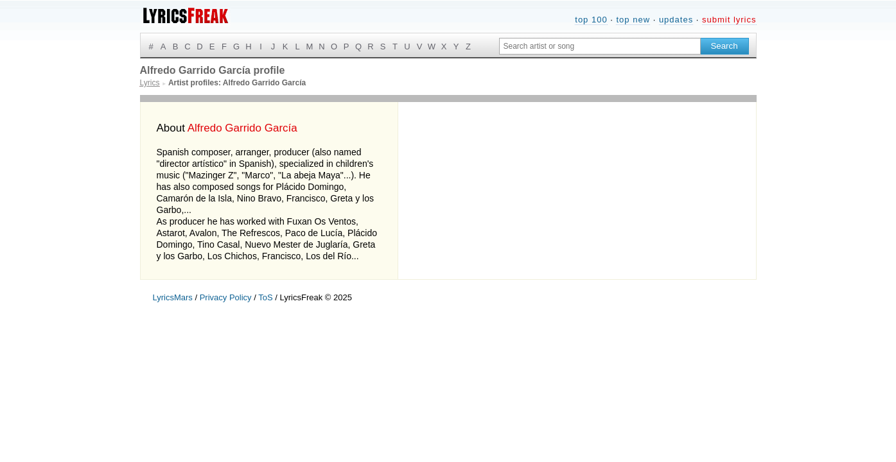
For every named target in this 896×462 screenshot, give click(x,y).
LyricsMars (173, 297)
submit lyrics (729, 19)
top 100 (591, 19)
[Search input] (600, 46)
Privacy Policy (226, 297)
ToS (265, 297)
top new (633, 19)
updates (676, 19)
